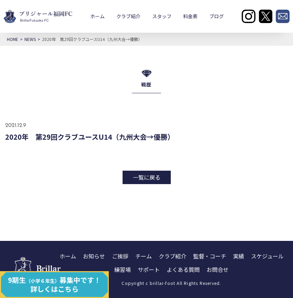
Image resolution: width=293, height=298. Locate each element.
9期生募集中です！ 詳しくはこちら (54, 284)
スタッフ (161, 16)
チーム (143, 256)
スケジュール (267, 256)
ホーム (97, 16)
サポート (149, 269)
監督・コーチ (209, 256)
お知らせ (94, 256)
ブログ (216, 16)
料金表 (190, 16)
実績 (238, 256)
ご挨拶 (120, 256)
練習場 (122, 269)
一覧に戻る (146, 177)
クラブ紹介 (128, 16)
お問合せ (218, 269)
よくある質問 (183, 269)
